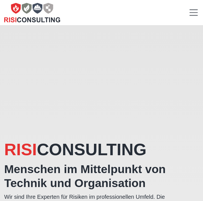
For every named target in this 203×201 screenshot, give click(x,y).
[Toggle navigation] (193, 12)
